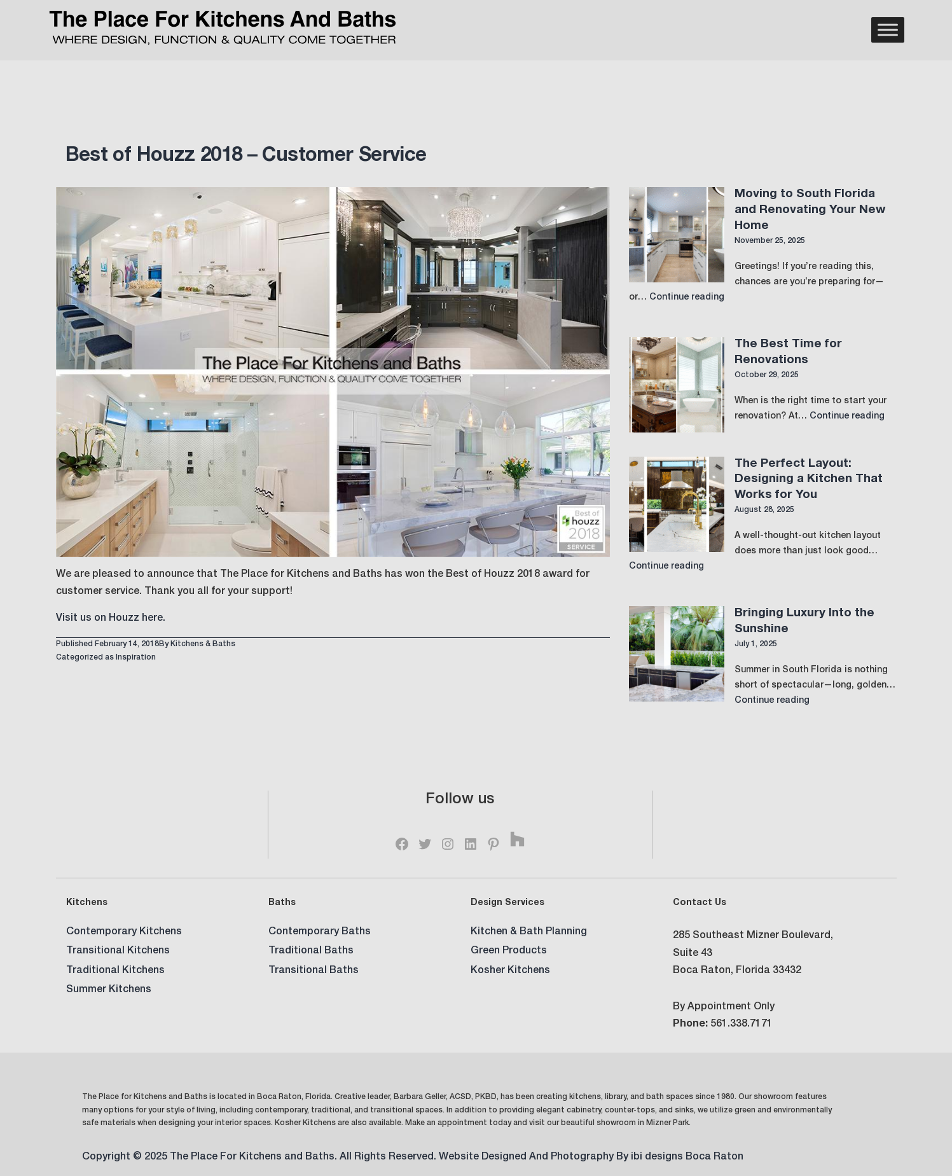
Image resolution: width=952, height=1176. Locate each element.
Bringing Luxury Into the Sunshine (804, 621)
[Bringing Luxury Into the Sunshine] (676, 654)
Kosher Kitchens (510, 971)
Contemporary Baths (319, 932)
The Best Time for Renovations (788, 352)
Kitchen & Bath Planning (529, 932)
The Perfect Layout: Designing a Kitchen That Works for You (809, 479)
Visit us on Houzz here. (110, 619)
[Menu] (888, 30)
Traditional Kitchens (115, 971)
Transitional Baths (313, 971)
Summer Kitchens (108, 990)
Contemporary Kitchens (124, 932)
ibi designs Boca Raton (687, 1157)
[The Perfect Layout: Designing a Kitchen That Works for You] (676, 504)
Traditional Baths (311, 951)
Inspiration (136, 657)
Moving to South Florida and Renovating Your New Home (810, 210)
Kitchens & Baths (202, 644)
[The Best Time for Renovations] (676, 384)
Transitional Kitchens (118, 951)
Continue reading (686, 297)
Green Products (509, 951)
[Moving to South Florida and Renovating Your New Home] (676, 234)
